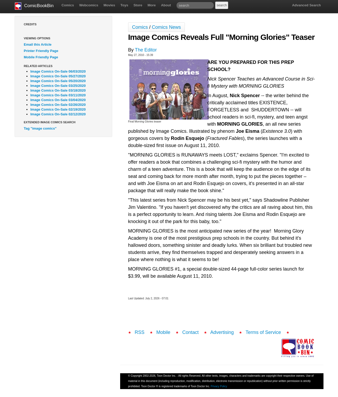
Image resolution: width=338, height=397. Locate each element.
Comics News (166, 27)
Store (137, 5)
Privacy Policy (219, 386)
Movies (109, 5)
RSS (139, 332)
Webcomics (88, 5)
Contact (190, 332)
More (152, 5)
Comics (68, 5)
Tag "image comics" (40, 128)
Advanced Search (306, 5)
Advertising (222, 332)
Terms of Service (263, 332)
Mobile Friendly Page (41, 57)
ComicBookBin (34, 6)
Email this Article (37, 44)
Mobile (163, 332)
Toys (124, 5)
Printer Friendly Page (41, 51)
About (166, 5)
